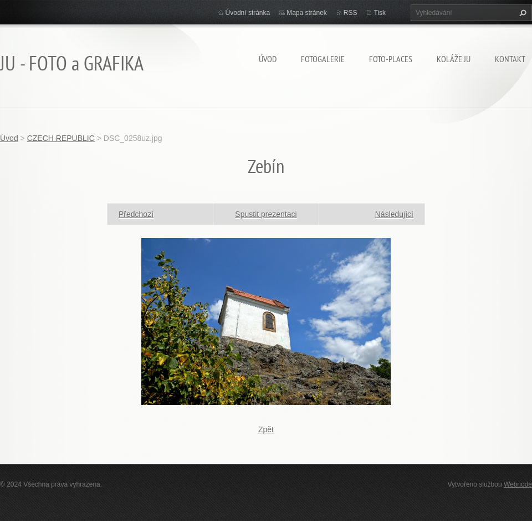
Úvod (268, 58)
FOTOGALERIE (323, 58)
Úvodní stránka (248, 13)
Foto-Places (390, 58)
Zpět (266, 429)
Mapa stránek (307, 13)
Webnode (518, 484)
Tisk (380, 13)
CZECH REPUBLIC (61, 138)
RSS (350, 13)
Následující (394, 214)
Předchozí (136, 214)
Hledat (521, 12)
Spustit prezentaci (265, 214)
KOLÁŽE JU (453, 58)
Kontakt (510, 58)
